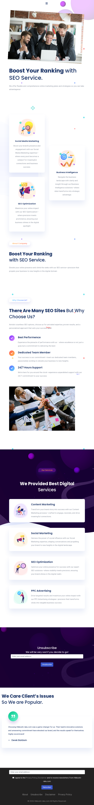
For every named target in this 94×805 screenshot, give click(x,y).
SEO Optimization (27, 203)
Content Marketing (43, 504)
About (25, 794)
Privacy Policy (31, 778)
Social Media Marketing (27, 141)
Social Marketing (41, 533)
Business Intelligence (67, 172)
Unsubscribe (36, 794)
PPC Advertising (41, 591)
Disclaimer (42, 778)
